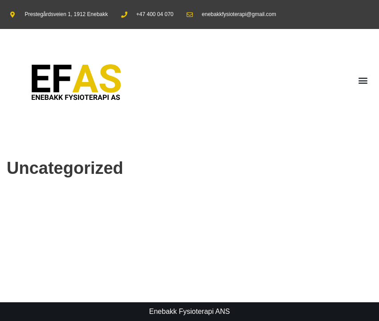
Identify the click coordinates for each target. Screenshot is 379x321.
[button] (362, 80)
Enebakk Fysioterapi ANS (189, 311)
